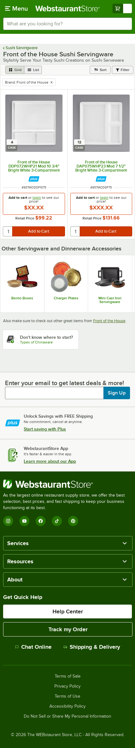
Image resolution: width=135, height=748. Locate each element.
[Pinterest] (73, 521)
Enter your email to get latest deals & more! (64, 383)
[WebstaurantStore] (67, 484)
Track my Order (68, 629)
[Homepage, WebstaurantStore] (67, 8)
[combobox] (67, 24)
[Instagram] (8, 521)
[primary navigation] (16, 8)
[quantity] (8, 231)
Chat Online (33, 647)
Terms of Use (67, 696)
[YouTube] (24, 521)
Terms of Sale (68, 676)
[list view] (33, 70)
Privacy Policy (67, 686)
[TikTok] (57, 521)
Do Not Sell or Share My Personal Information (67, 716)
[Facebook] (41, 521)
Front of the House (109, 320)
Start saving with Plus (45, 428)
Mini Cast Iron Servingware (110, 300)
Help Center (67, 611)
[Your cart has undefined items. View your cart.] (122, 8)
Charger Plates (66, 298)
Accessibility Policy (67, 706)
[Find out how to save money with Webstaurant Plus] (33, 179)
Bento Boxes (22, 298)
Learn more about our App (50, 461)
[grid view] (14, 70)
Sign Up (117, 393)
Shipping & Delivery (91, 647)
